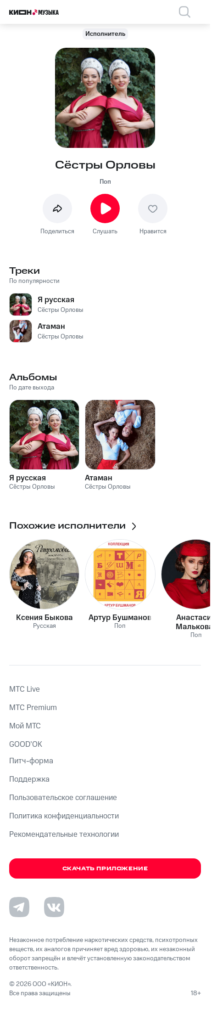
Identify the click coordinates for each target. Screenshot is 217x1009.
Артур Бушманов (120, 617)
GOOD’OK (25, 744)
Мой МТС (25, 726)
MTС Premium (33, 707)
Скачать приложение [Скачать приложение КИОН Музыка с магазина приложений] (105, 869)
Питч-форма (31, 761)
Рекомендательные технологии (64, 834)
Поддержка (29, 779)
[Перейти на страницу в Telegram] (19, 907)
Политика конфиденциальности (64, 816)
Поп (105, 181)
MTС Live (24, 689)
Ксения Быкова (44, 617)
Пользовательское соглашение (63, 797)
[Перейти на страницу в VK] (54, 907)
